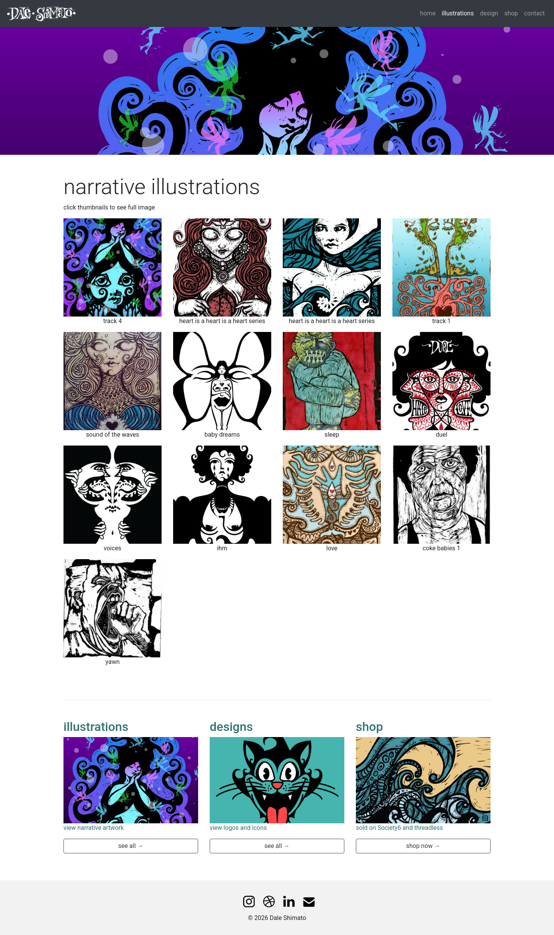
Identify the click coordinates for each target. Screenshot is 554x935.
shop (511, 13)
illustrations (459, 12)
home (428, 13)
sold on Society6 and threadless (399, 827)
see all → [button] (131, 846)
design (489, 13)
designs (231, 726)
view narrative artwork (93, 827)
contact (534, 13)
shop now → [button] (423, 846)
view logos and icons (238, 827)
